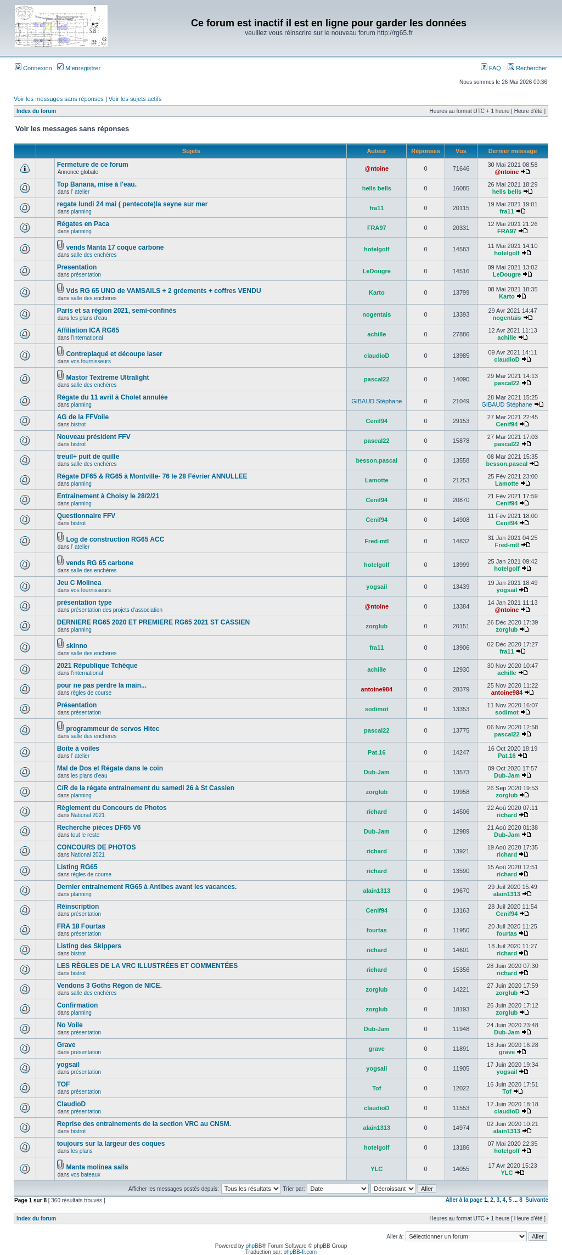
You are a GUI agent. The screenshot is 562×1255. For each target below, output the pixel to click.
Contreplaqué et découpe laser (114, 354)
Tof (376, 1088)
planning (81, 212)
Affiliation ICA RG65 (88, 330)
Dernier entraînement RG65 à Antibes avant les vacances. (147, 887)
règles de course (91, 693)
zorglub (376, 626)
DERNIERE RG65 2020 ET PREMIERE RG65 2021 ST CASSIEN (153, 622)
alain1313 (377, 890)
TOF (63, 1084)
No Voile (70, 1025)
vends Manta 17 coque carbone (115, 247)
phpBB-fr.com (300, 1252)
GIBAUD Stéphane (376, 401)
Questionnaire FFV (86, 516)
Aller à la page (464, 1200)
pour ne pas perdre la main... (102, 685)
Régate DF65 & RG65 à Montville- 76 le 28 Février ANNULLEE (152, 476)
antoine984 (376, 689)
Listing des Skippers (89, 946)
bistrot (78, 424)
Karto (377, 292)
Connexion (33, 68)
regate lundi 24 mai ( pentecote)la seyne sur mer (132, 204)
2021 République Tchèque (97, 665)
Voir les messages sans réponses (59, 98)
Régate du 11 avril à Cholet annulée (112, 397)
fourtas (377, 930)
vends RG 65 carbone (99, 563)
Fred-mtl (376, 541)
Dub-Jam (377, 772)
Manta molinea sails (97, 1167)
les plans (81, 1151)
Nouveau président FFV (94, 437)
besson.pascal (376, 460)
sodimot (377, 709)
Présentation (77, 705)
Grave (66, 1045)
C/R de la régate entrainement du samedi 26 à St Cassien (145, 788)
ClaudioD (71, 1104)
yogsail (376, 586)
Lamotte (377, 480)
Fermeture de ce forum (92, 164)
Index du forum (36, 111)
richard (377, 811)
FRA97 (376, 227)
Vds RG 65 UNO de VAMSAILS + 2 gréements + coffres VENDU (163, 291)
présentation (86, 275)
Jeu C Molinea (79, 583)
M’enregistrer (78, 68)
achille (376, 334)
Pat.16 (376, 752)
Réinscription (78, 906)
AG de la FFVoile (83, 417)
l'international (87, 338)
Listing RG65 (77, 867)
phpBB (253, 1246)
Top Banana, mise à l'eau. (97, 184)
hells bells (376, 188)
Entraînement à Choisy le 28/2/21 (108, 496)
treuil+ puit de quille (88, 456)
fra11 (376, 208)
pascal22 (376, 379)
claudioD (376, 355)
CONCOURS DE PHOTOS (96, 847)
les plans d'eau (89, 318)
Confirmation (77, 1005)
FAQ (491, 68)
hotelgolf (376, 249)
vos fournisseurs (91, 361)
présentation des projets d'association (116, 610)
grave (377, 1048)
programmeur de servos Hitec (112, 729)
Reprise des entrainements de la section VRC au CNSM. (144, 1124)
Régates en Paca (83, 224)
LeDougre (377, 271)
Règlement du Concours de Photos (112, 808)
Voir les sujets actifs (135, 98)
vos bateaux (85, 1175)
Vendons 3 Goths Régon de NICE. (109, 985)
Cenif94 (376, 421)
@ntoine (376, 168)
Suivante (536, 1200)
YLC (376, 1169)
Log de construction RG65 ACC (115, 539)
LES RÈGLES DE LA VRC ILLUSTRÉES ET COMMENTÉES (147, 966)
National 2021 (88, 815)
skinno (76, 646)
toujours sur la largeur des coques (111, 1143)
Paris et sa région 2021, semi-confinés (116, 310)
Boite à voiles (78, 748)
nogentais (376, 314)
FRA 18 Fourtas (81, 926)
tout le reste (85, 835)
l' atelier (80, 192)
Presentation (77, 267)
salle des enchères (93, 255)
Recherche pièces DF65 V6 (99, 827)
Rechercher (527, 68)
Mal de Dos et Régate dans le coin (110, 768)
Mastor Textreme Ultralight (107, 377)
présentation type (84, 602)
